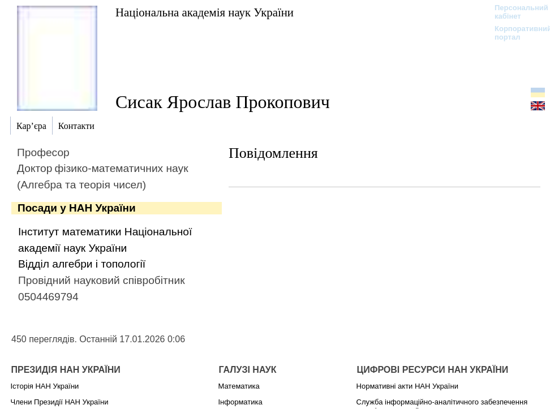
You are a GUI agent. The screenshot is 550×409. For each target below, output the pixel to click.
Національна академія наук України (204, 12)
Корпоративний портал (516, 32)
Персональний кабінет (516, 11)
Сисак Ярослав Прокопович (222, 102)
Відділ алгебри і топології (81, 264)
